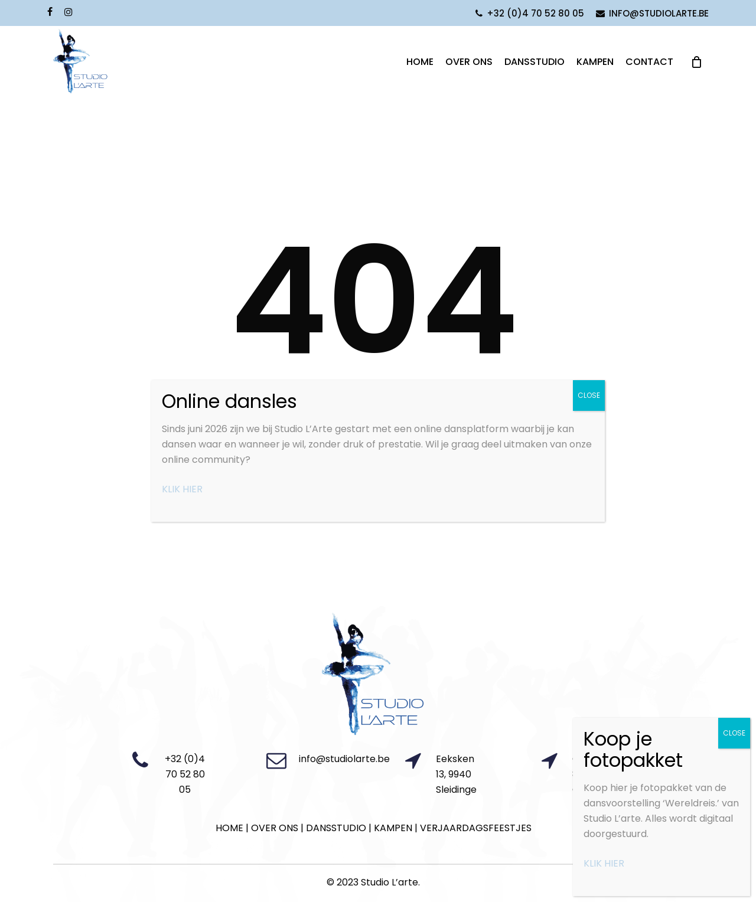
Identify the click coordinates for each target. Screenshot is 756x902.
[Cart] (696, 83)
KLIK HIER (604, 863)
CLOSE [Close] (734, 733)
